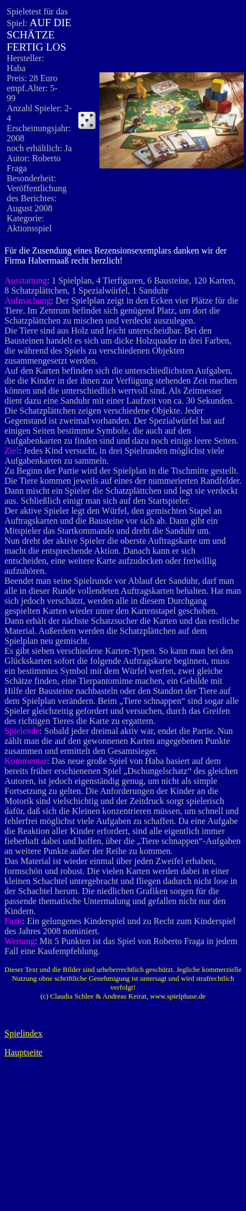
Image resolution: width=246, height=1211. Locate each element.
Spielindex (23, 1033)
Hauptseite (23, 1052)
